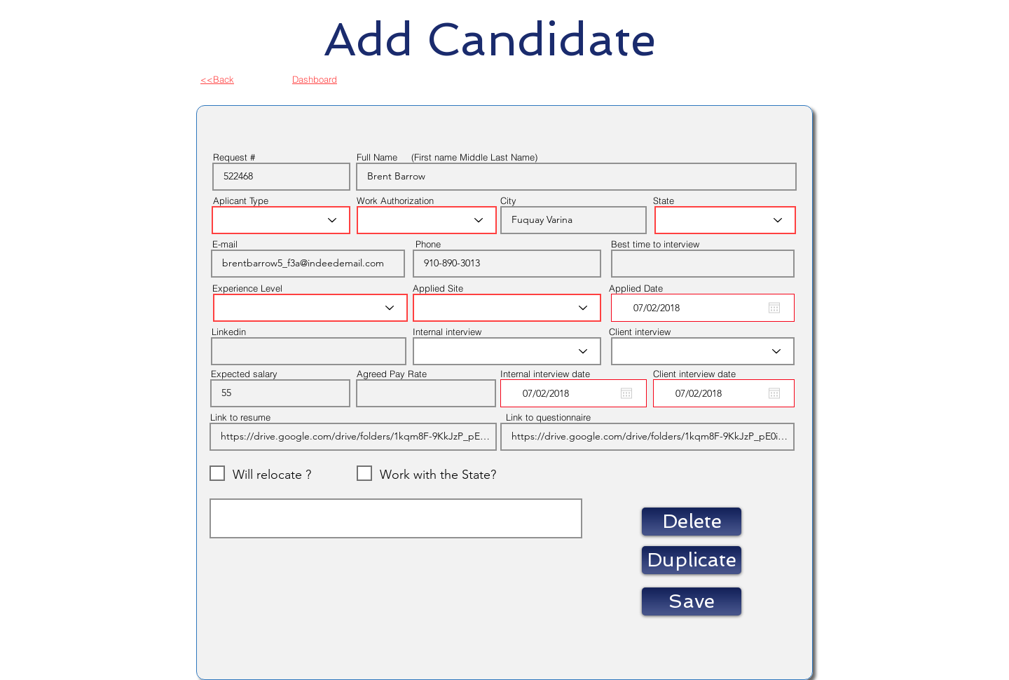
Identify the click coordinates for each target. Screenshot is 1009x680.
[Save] (691, 601)
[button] (691, 522)
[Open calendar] (774, 307)
